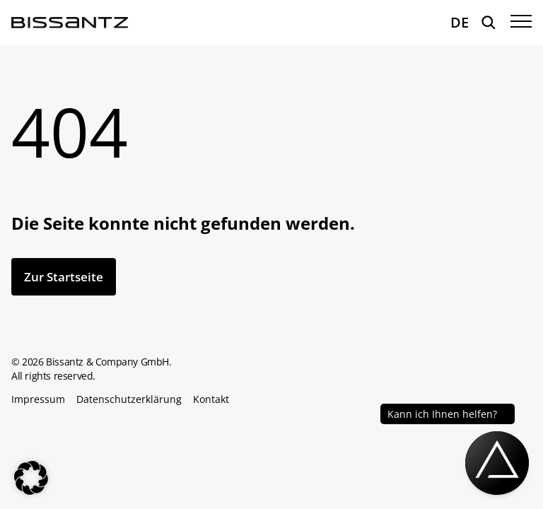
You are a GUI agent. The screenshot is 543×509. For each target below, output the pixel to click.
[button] (31, 478)
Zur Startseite (63, 277)
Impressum (38, 399)
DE (459, 22)
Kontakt (211, 399)
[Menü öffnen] (521, 22)
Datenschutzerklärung (129, 399)
